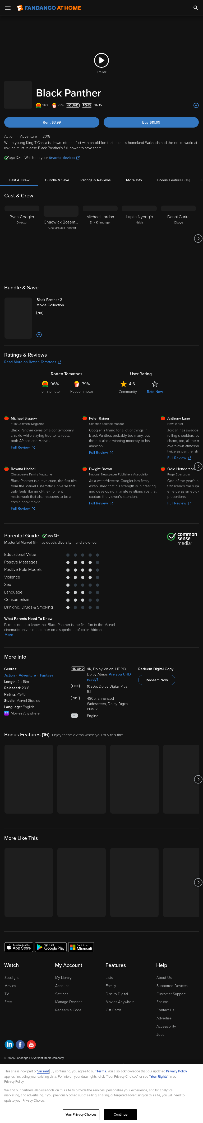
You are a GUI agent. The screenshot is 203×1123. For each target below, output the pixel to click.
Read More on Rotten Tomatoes (32, 382)
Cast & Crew (19, 175)
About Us (164, 998)
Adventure (27, 695)
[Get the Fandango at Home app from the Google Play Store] (51, 967)
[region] (101, 1093)
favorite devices (64, 152)
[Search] (195, 8)
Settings (61, 1014)
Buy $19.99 (151, 117)
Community (128, 412)
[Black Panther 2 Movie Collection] (65, 300)
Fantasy (46, 695)
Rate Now (155, 412)
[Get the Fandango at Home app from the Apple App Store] (18, 967)
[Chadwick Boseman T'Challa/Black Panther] (61, 233)
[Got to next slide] (198, 233)
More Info (134, 175)
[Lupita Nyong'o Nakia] (139, 233)
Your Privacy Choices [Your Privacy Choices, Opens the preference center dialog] (81, 1114)
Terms (101, 1071)
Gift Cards (113, 1030)
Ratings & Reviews (95, 175)
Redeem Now (157, 700)
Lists (109, 998)
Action (9, 695)
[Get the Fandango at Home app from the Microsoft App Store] (81, 967)
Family (111, 1006)
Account (62, 1006)
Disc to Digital (117, 1014)
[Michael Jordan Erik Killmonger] (100, 233)
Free (8, 1022)
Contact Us (165, 1030)
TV (6, 1014)
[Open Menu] (7, 8)
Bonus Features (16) (173, 175)
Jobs (160, 1054)
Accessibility (166, 1046)
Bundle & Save (57, 175)
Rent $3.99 (52, 117)
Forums (162, 1022)
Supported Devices (171, 1006)
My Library (63, 998)
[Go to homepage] (49, 8)
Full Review (23, 467)
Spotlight (11, 998)
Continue (120, 1114)
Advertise (164, 1038)
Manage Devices (68, 1022)
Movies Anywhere (120, 1022)
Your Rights (158, 1077)
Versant (43, 1071)
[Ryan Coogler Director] (22, 233)
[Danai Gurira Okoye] (178, 233)
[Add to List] (196, 100)
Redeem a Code (68, 1030)
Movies (10, 1006)
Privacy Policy (176, 1071)
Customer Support (171, 1014)
